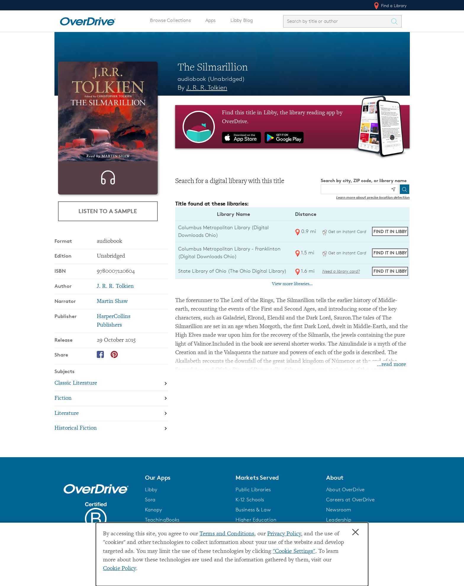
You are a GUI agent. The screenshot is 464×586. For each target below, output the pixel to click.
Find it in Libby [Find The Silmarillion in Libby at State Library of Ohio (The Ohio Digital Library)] (390, 271)
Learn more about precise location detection (373, 197)
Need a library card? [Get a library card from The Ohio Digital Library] (341, 271)
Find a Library (390, 5)
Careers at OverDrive (350, 510)
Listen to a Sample (107, 211)
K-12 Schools (250, 510)
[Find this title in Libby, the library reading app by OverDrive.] (292, 126)
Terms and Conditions (226, 534)
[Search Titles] (396, 21)
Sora (150, 510)
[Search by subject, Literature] (111, 424)
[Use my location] (393, 189)
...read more (391, 364)
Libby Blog (242, 20)
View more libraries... (292, 284)
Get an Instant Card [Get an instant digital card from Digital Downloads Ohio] (344, 231)
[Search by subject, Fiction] (111, 409)
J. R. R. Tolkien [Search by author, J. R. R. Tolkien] (206, 87)
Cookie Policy (119, 568)
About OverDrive (345, 500)
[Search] (404, 189)
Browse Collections (170, 20)
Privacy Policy (284, 534)
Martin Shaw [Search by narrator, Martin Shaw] (112, 312)
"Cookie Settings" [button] (294, 551)
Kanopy (153, 520)
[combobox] (337, 21)
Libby (151, 500)
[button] (186, 488)
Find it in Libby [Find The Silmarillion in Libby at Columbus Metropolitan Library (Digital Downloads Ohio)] (390, 231)
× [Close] (355, 532)
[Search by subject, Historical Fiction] (111, 439)
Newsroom (338, 520)
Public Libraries (253, 500)
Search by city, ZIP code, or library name (364, 180)
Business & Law (253, 520)
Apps (210, 20)
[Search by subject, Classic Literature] (111, 393)
